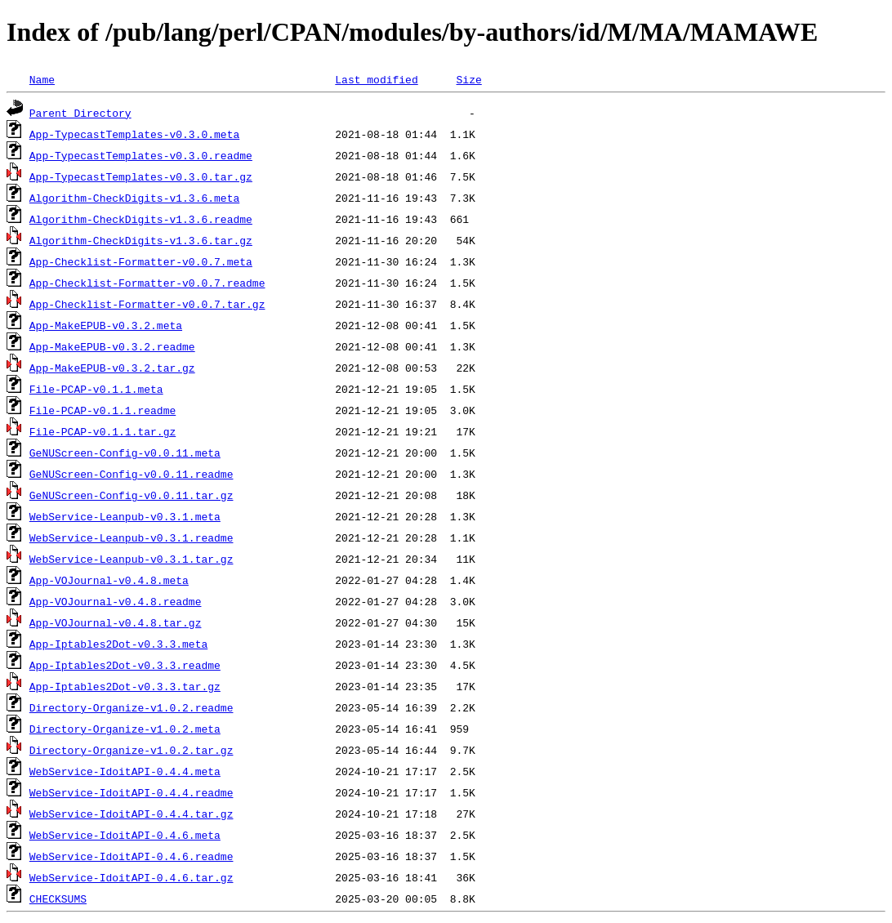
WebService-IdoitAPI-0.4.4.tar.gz (131, 813)
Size (468, 79)
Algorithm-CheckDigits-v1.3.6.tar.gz (140, 240)
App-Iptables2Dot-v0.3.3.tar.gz (125, 686)
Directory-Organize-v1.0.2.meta (125, 728)
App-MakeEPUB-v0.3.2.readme (112, 346)
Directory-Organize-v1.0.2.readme (131, 707)
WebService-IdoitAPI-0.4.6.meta (125, 834)
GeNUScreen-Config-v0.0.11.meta (125, 452)
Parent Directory (80, 112)
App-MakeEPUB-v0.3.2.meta (105, 325)
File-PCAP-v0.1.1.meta (96, 388)
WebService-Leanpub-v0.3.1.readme (131, 537)
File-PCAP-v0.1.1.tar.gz (102, 431)
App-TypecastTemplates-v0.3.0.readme (140, 155)
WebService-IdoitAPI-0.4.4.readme (131, 792)
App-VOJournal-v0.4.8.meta (109, 580)
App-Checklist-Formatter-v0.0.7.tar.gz (147, 304)
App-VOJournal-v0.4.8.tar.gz (115, 622)
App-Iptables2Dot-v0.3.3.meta (118, 643)
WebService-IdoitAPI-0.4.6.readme (131, 856)
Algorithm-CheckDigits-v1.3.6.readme (140, 219)
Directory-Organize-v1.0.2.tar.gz (131, 749)
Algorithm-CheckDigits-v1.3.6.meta (134, 197)
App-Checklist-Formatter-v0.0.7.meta (140, 261)
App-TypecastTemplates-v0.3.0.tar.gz (140, 176)
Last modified (376, 79)
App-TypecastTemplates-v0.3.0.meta (134, 134)
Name (42, 79)
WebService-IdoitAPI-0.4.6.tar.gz (131, 877)
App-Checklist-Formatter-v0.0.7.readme (147, 282)
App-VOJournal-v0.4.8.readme (115, 601)
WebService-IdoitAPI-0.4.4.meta (125, 771)
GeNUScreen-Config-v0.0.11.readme (131, 473)
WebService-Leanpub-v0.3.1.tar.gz (131, 558)
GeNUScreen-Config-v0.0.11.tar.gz (131, 495)
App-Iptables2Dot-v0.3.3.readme (125, 665)
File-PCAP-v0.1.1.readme (102, 410)
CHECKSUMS (58, 898)
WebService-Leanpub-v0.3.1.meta (125, 516)
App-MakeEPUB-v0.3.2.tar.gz (112, 367)
